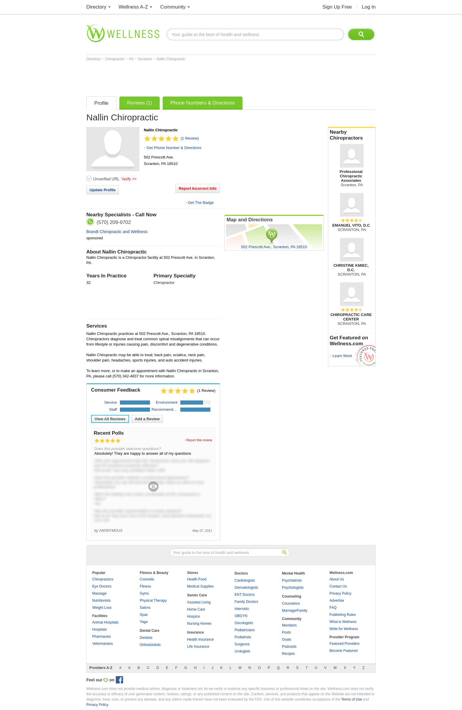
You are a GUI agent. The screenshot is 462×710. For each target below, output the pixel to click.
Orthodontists (150, 645)
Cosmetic (147, 579)
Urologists (242, 651)
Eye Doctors (101, 586)
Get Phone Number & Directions (173, 147)
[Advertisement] (193, 77)
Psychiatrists (292, 580)
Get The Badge (201, 202)
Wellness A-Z (133, 7)
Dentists (146, 638)
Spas (144, 615)
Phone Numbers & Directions (202, 103)
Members (289, 625)
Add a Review (147, 419)
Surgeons (242, 644)
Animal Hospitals (105, 622)
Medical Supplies (200, 586)
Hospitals (99, 629)
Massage (99, 593)
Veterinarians (102, 644)
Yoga (144, 622)
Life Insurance (198, 646)
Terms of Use (351, 699)
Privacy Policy (340, 593)
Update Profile (103, 190)
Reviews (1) (139, 102)
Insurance (195, 632)
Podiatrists (243, 637)
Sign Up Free (337, 7)
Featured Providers (344, 644)
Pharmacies (101, 636)
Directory (96, 7)
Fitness (145, 586)
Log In (369, 7)
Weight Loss (102, 608)
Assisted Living (199, 602)
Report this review (199, 440)
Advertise (336, 600)
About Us (336, 579)
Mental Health (293, 573)
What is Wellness (343, 622)
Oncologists (244, 623)
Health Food (196, 579)
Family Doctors (246, 602)
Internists (242, 609)
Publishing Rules (342, 615)
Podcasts (289, 646)
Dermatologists (246, 587)
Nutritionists (101, 600)
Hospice (193, 616)
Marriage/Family (294, 610)
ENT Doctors (245, 595)
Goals (286, 639)
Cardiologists (245, 580)
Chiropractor (115, 59)
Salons (145, 608)
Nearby (352, 135)
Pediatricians (245, 630)
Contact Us (338, 586)
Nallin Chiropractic (170, 59)
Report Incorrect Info (198, 188)
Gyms (144, 593)
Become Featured (343, 651)
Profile (101, 103)
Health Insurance (200, 639)
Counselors (291, 603)
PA (131, 59)
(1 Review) (190, 138)
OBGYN (241, 616)
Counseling (291, 596)
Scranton (145, 59)
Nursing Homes (199, 623)
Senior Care (197, 595)
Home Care (196, 609)
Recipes (288, 654)
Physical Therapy (153, 600)
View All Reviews (110, 419)
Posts (286, 632)
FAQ (332, 608)
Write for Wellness (343, 629)
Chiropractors (102, 579)
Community (173, 7)
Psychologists (292, 587)
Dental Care (149, 631)
